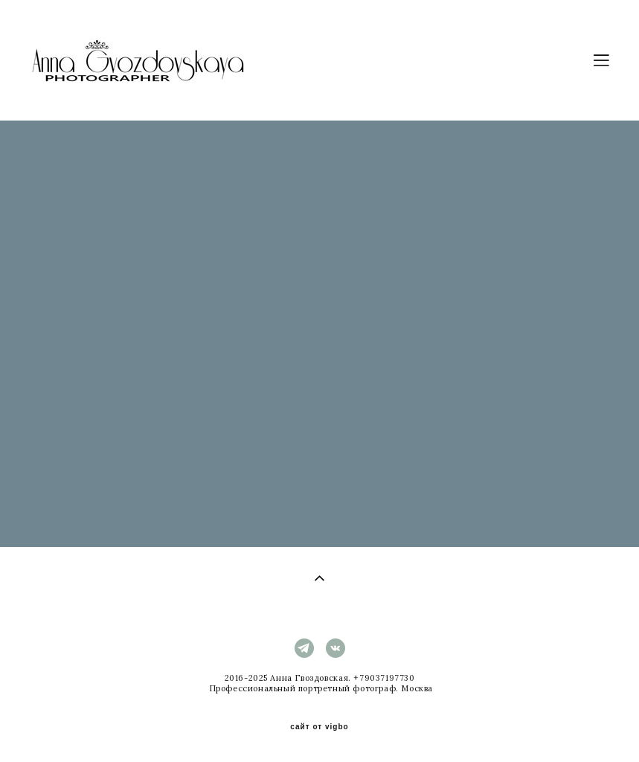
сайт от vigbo (319, 727)
